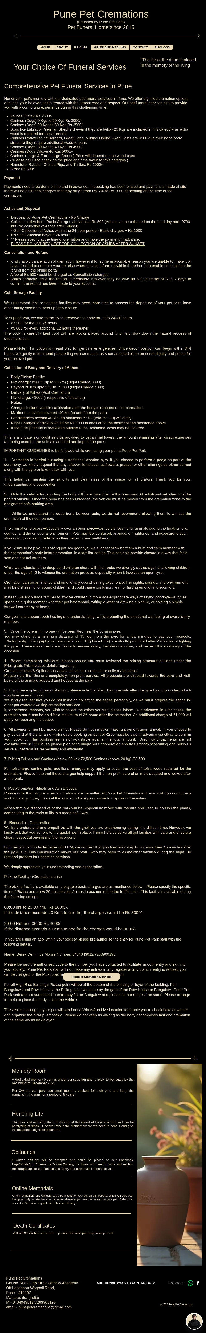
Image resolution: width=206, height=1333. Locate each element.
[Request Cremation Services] (91, 977)
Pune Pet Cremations (101, 14)
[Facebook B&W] (197, 1283)
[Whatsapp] (190, 1283)
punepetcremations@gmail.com (45, 1307)
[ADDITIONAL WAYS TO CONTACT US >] (125, 1283)
